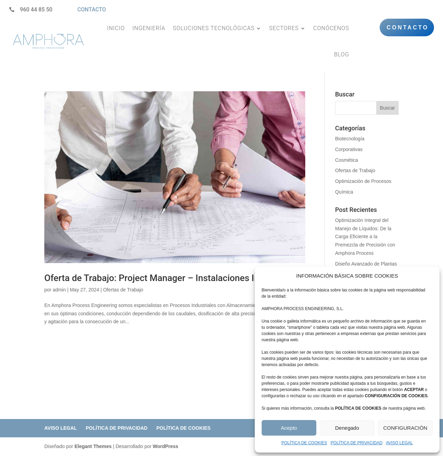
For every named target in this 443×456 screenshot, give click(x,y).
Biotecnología (349, 138)
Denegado (347, 428)
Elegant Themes (92, 446)
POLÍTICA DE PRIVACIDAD (356, 442)
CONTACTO (91, 9)
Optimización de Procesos (363, 181)
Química (344, 192)
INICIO (116, 28)
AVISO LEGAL (399, 442)
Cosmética (346, 160)
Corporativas (348, 149)
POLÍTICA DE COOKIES (304, 442)
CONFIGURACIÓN (405, 428)
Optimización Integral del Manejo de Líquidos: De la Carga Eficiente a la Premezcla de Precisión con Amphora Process (365, 236)
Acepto (289, 428)
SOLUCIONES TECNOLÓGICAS (213, 28)
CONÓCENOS (331, 28)
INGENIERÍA (149, 28)
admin (59, 289)
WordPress (165, 446)
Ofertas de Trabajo (123, 289)
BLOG (341, 54)
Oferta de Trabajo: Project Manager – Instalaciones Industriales (171, 278)
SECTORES (284, 28)
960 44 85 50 (36, 9)
